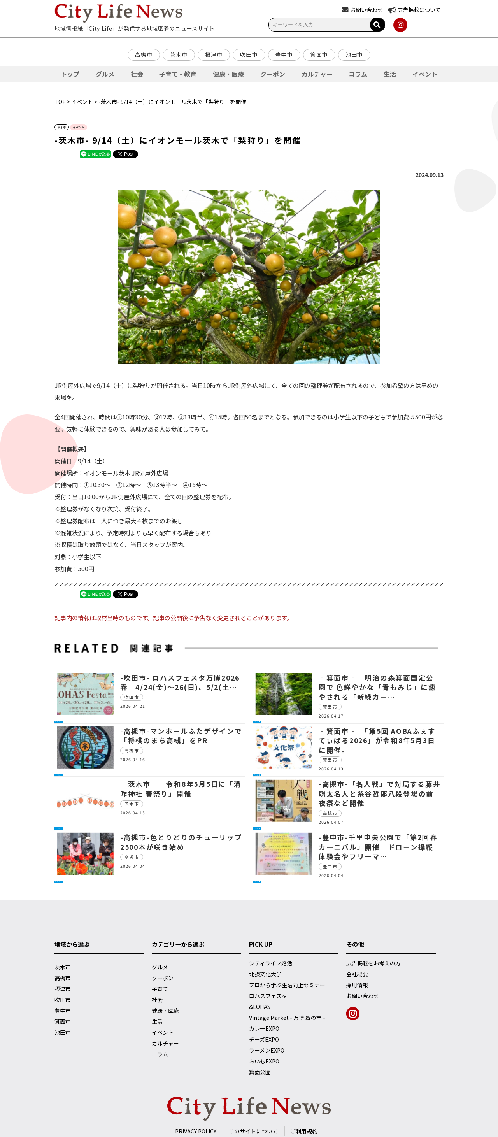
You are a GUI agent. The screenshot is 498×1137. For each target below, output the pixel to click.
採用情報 (357, 985)
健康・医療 (228, 74)
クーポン (272, 74)
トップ (70, 74)
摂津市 (214, 54)
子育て (160, 989)
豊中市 (284, 54)
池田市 (354, 54)
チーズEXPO (264, 1039)
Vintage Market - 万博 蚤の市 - (287, 1017)
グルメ (105, 74)
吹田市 (249, 54)
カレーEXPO (264, 1028)
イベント (424, 74)
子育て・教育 (177, 74)
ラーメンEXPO (266, 1050)
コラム (358, 74)
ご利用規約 (303, 1131)
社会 (137, 74)
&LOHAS (259, 1007)
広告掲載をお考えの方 (373, 963)
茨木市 (179, 54)
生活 (390, 74)
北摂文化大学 (265, 974)
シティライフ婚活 (270, 963)
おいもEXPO (264, 1061)
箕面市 (319, 54)
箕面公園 (260, 1072)
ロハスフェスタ (268, 996)
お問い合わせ (362, 996)
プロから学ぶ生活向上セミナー (287, 985)
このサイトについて (253, 1131)
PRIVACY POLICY (195, 1131)
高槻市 (144, 54)
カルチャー (317, 74)
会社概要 (357, 974)
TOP (60, 101)
